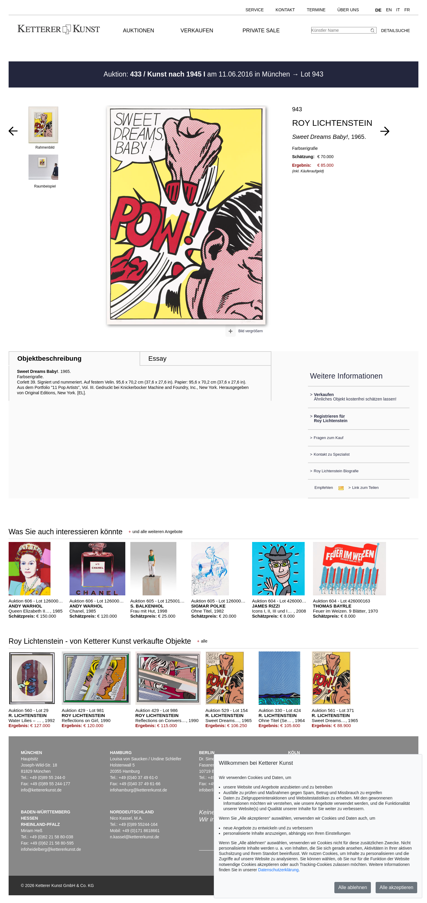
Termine (316, 9)
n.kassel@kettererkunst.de (134, 836)
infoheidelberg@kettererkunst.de (51, 849)
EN (389, 9)
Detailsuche (395, 30)
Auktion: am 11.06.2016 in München (198, 74)
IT (398, 9)
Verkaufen (197, 31)
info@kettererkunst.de (41, 790)
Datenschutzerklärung (278, 869)
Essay (157, 358)
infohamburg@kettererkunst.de (138, 790)
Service (255, 9)
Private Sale (261, 31)
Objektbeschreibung (49, 358)
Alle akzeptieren (396, 887)
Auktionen (138, 31)
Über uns (348, 9)
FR (407, 9)
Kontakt (285, 9)
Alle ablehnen (352, 887)
